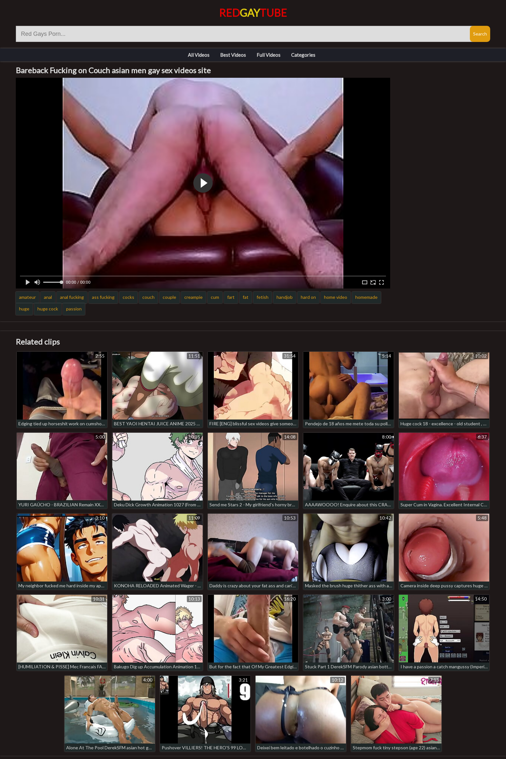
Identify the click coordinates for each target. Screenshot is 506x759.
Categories (303, 55)
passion (74, 308)
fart (231, 297)
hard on (308, 297)
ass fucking (103, 297)
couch (148, 297)
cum (215, 297)
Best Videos (233, 55)
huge (24, 308)
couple (169, 297)
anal (48, 297)
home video (335, 297)
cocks (128, 297)
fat (245, 297)
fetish (262, 297)
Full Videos (268, 55)
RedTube (253, 12)
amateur (27, 297)
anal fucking (72, 297)
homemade (366, 297)
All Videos (198, 55)
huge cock (47, 308)
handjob (285, 297)
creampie (193, 297)
